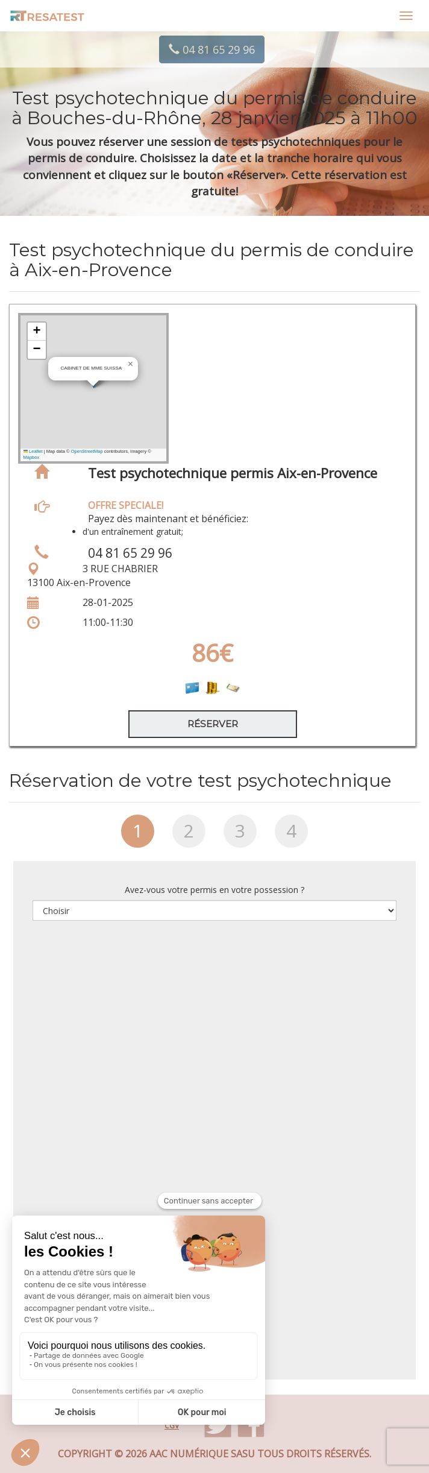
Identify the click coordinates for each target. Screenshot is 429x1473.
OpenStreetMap (87, 451)
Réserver (212, 724)
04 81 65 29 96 (212, 49)
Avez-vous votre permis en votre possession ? (214, 889)
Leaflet (33, 451)
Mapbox (31, 457)
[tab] (137, 836)
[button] (131, 364)
